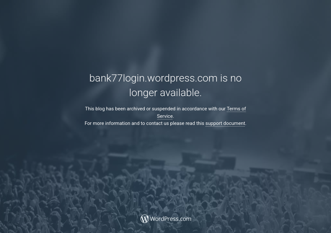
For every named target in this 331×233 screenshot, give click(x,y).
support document (225, 123)
